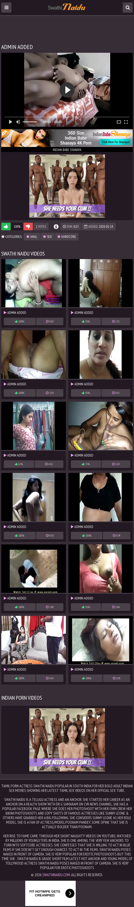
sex (47, 236)
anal (31, 236)
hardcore (66, 236)
